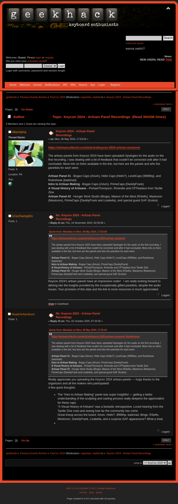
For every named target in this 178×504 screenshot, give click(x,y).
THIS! (168, 59)
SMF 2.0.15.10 (74, 488)
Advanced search (135, 43)
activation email (36, 61)
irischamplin (22, 216)
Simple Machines (106, 488)
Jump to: (138, 463)
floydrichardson (23, 314)
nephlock (97, 97)
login (38, 57)
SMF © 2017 (89, 488)
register (49, 57)
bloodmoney (133, 336)
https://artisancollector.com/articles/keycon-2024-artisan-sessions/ (94, 147)
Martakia (19, 132)
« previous (159, 104)
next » (169, 104)
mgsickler (86, 97)
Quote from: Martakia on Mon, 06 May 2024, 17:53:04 (78, 231)
